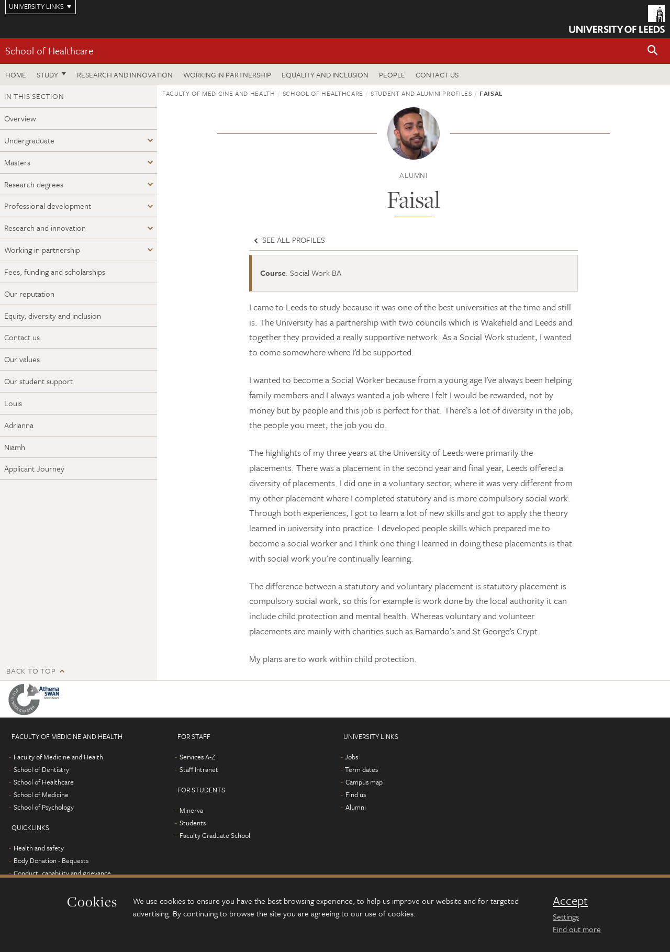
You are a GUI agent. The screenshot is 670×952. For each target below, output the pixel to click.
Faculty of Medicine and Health (218, 93)
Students (193, 822)
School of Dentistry (41, 769)
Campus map (364, 782)
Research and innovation (125, 74)
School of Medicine (41, 794)
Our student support (38, 381)
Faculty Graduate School (215, 835)
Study (47, 74)
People (392, 74)
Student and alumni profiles (421, 93)
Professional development (47, 205)
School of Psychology (44, 807)
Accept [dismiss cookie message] (570, 900)
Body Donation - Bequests (51, 860)
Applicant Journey (34, 468)
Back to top (30, 670)
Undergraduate (29, 140)
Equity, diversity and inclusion (52, 315)
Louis (13, 403)
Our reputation (29, 293)
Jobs (351, 757)
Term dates (361, 769)
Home (15, 74)
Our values (22, 359)
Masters (17, 162)
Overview (20, 118)
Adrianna (19, 425)
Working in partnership (227, 74)
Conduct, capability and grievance (62, 873)
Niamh (14, 447)
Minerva (191, 810)
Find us (355, 794)
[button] (653, 51)
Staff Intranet (199, 769)
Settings (566, 916)
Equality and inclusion (325, 74)
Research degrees (33, 184)
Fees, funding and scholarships (54, 271)
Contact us (437, 74)
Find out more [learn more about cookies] (577, 929)
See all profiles (288, 239)
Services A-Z (197, 757)
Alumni (355, 807)
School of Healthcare (49, 50)
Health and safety (39, 848)
